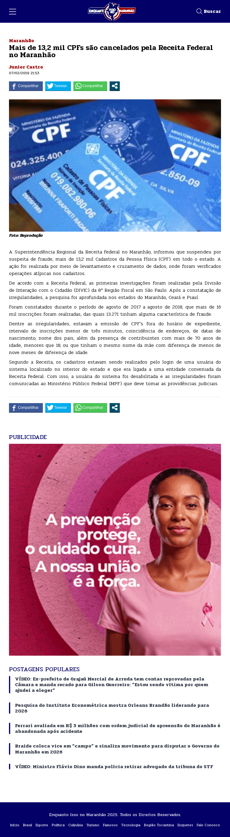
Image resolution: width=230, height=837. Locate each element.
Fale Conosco (208, 825)
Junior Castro (26, 67)
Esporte (42, 825)
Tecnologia (130, 825)
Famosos (110, 825)
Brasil (27, 825)
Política (58, 825)
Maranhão (21, 40)
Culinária (75, 825)
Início (14, 825)
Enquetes (185, 825)
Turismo (93, 825)
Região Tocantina (159, 825)
